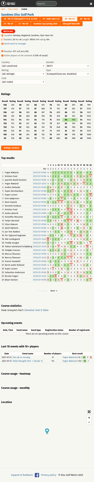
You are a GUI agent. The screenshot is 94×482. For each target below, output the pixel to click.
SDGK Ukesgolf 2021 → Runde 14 (28, 361)
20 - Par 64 (70, 19)
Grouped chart (15, 310)
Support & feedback (22, 474)
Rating (23, 72)
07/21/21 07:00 (39, 172)
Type (68, 72)
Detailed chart (33, 310)
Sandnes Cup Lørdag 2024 (45, 23)
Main (3, 9)
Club (23, 80)
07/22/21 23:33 (39, 183)
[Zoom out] (89, 422)
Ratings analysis (11, 148)
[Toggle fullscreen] (89, 412)
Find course (13, 9)
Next (52, 291)
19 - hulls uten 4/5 (51, 19)
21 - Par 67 (8, 23)
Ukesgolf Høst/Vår (71, 23)
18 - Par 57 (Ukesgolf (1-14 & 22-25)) (20, 19)
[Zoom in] (89, 417)
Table (46, 310)
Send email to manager (15, 43)
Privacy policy (48, 474)
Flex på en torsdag (21, 357)
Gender (68, 64)
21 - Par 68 (23, 23)
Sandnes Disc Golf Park (17, 15)
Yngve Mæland (69, 357)
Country (23, 64)
